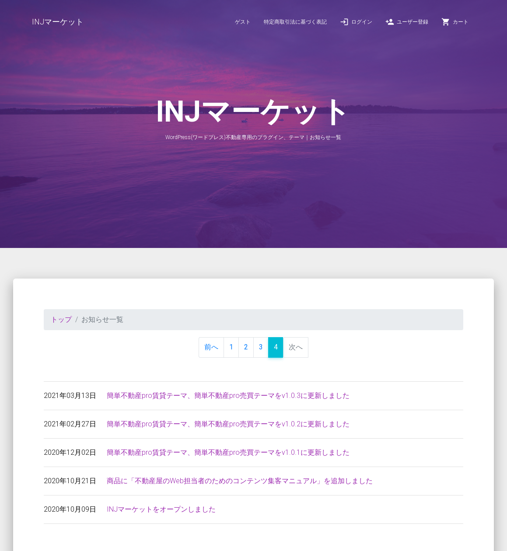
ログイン (356, 21)
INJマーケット (58, 21)
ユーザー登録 (406, 21)
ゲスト (243, 22)
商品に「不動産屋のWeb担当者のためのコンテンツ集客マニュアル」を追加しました (240, 481)
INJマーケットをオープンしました (161, 509)
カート (455, 21)
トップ (61, 319)
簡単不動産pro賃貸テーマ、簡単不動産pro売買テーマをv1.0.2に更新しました (228, 424)
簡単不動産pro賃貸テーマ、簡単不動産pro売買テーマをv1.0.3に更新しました (228, 395)
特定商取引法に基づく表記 (295, 22)
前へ (211, 347)
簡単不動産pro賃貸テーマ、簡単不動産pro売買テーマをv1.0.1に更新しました (228, 452)
